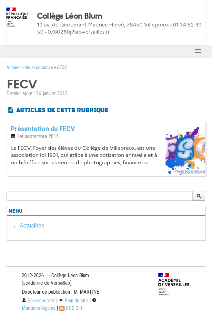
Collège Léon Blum (69, 16)
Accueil (13, 67)
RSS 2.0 (70, 308)
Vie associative (39, 67)
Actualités (32, 225)
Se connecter (38, 301)
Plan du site (73, 301)
